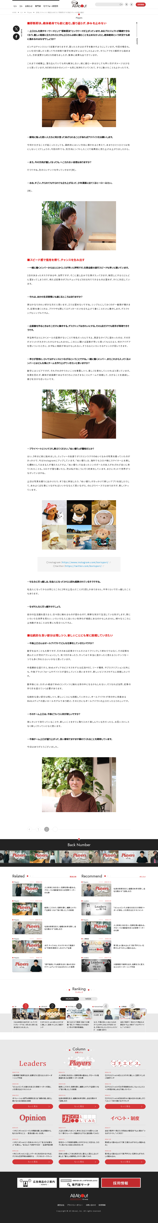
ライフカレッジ (72, 1006)
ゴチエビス (44, 1006)
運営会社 (60, 1205)
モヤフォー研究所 (50, 6)
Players (79, 17)
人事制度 (86, 939)
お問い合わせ (91, 1205)
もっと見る (33, 1106)
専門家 (38, 6)
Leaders (86, 901)
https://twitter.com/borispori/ (83, 565)
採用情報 (102, 1205)
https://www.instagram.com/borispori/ (85, 562)
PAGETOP (137, 41)
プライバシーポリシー (75, 1205)
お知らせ (28, 6)
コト (21, 6)
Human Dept (98, 1006)
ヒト (15, 6)
